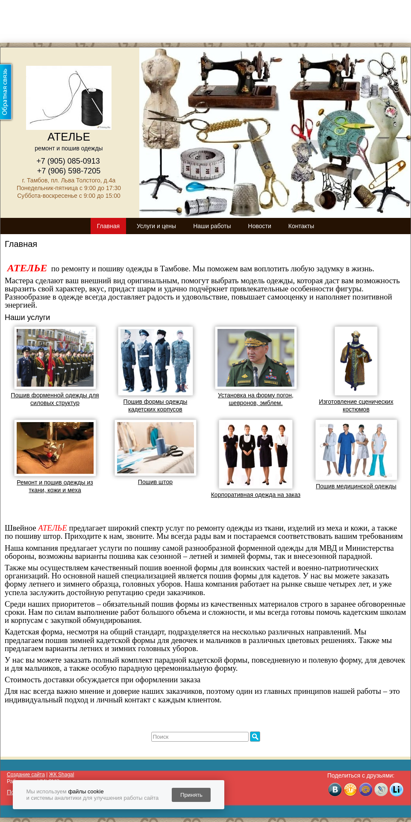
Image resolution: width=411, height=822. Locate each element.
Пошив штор (155, 482)
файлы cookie (85, 791)
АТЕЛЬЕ (68, 136)
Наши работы (212, 226)
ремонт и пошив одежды (69, 148)
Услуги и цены (156, 226)
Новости (259, 226)
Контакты (301, 226)
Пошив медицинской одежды (356, 486)
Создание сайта (26, 775)
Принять (191, 795)
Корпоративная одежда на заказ (256, 494)
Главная (108, 226)
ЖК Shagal (61, 775)
